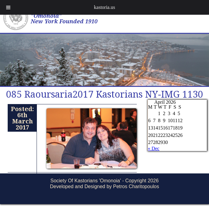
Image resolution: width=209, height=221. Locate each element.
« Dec (154, 148)
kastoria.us (104, 7)
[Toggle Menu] (8, 7)
